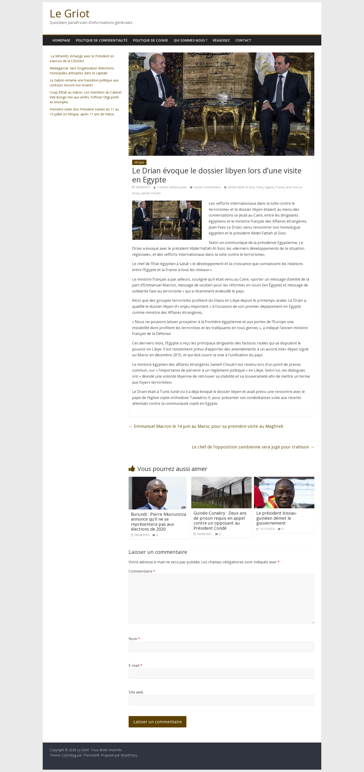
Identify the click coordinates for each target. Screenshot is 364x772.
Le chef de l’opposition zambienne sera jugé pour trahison (253, 447)
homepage (61, 40)
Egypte (269, 187)
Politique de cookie (150, 40)
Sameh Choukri (151, 193)
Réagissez (221, 40)
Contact (243, 40)
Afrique (139, 162)
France (280, 187)
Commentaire (142, 571)
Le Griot (70, 13)
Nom (134, 638)
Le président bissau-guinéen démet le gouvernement (276, 518)
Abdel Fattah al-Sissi (241, 187)
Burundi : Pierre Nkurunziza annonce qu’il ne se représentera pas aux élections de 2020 (158, 521)
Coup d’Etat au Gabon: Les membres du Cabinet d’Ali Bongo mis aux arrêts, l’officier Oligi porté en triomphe (86, 97)
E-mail (135, 665)
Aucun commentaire (205, 187)
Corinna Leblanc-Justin (173, 187)
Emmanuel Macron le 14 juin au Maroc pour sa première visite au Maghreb (206, 426)
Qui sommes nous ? (190, 40)
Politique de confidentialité (101, 40)
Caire (259, 187)
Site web (136, 692)
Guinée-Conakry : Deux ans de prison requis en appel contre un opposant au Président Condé (220, 520)
